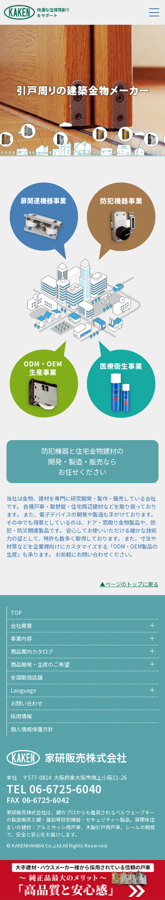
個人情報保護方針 (32, 729)
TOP (16, 612)
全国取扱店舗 (27, 677)
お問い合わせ (27, 703)
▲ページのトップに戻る (129, 584)
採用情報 (21, 716)
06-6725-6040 (65, 788)
